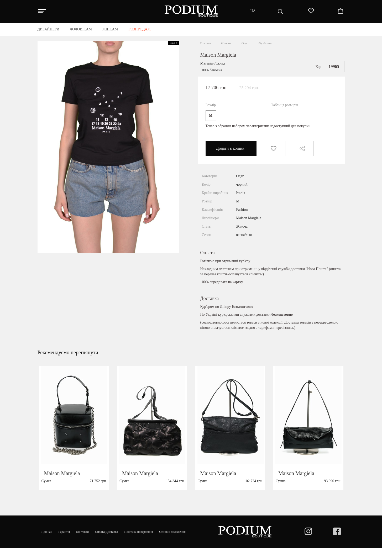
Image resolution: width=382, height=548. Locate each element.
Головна (205, 43)
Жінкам (226, 43)
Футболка (265, 43)
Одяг (245, 43)
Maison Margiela (218, 55)
